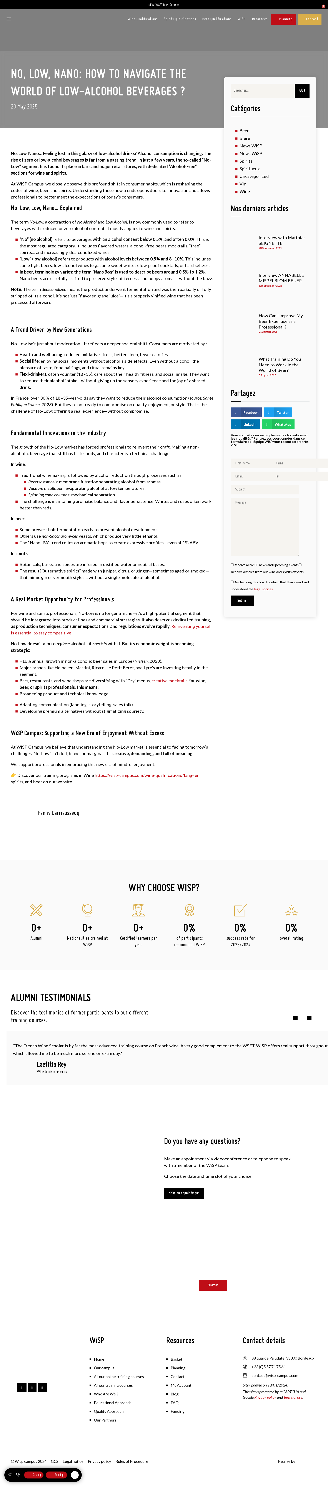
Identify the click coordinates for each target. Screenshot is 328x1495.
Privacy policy (265, 1397)
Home (99, 1359)
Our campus (104, 1367)
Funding (178, 1411)
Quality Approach (109, 1411)
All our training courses (113, 1385)
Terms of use (292, 1397)
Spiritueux (250, 168)
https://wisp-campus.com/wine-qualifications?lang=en (147, 775)
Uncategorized (254, 176)
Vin (243, 184)
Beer (244, 130)
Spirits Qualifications (180, 19)
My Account (181, 1385)
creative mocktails (170, 680)
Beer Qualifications (216, 19)
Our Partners (105, 1420)
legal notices (263, 589)
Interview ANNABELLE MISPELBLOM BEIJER (281, 277)
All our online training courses (119, 1376)
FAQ (174, 1402)
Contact (312, 19)
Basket (176, 1359)
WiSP (242, 19)
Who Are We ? (106, 1394)
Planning (286, 19)
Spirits (246, 161)
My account (312, 4)
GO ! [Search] (302, 91)
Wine (245, 191)
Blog (174, 1394)
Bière (245, 138)
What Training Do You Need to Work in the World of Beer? (280, 364)
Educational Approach (113, 1402)
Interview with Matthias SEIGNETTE (282, 240)
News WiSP (251, 145)
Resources (260, 19)
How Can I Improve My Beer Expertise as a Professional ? (281, 321)
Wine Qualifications (143, 19)
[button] (246, 412)
